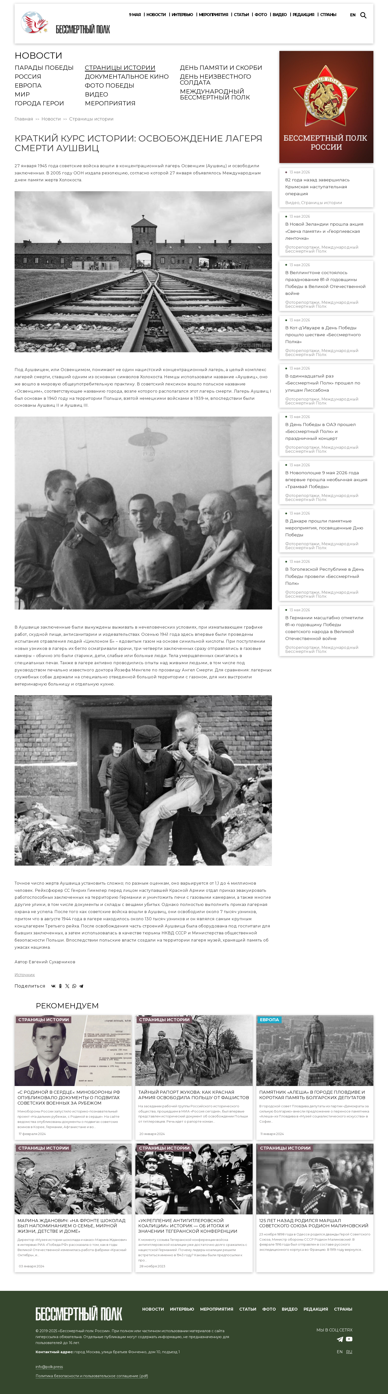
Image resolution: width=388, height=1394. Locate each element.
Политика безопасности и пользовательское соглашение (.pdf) (92, 1376)
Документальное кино (127, 77)
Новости (156, 15)
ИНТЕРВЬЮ (182, 1309)
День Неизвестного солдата (215, 80)
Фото (261, 15)
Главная (24, 119)
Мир (22, 95)
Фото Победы (109, 86)
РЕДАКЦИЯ (316, 1309)
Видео (280, 15)
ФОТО (269, 1309)
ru (349, 1351)
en (353, 15)
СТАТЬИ (247, 1309)
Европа (28, 86)
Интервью (182, 15)
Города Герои (39, 103)
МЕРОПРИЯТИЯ (216, 1309)
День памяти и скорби (221, 68)
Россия (28, 77)
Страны (328, 15)
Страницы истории (120, 68)
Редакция (303, 15)
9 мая (135, 15)
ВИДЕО (290, 1309)
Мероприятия (213, 15)
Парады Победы (44, 68)
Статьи (241, 15)
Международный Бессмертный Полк (215, 95)
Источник (25, 975)
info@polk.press (49, 1367)
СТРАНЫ (343, 1309)
